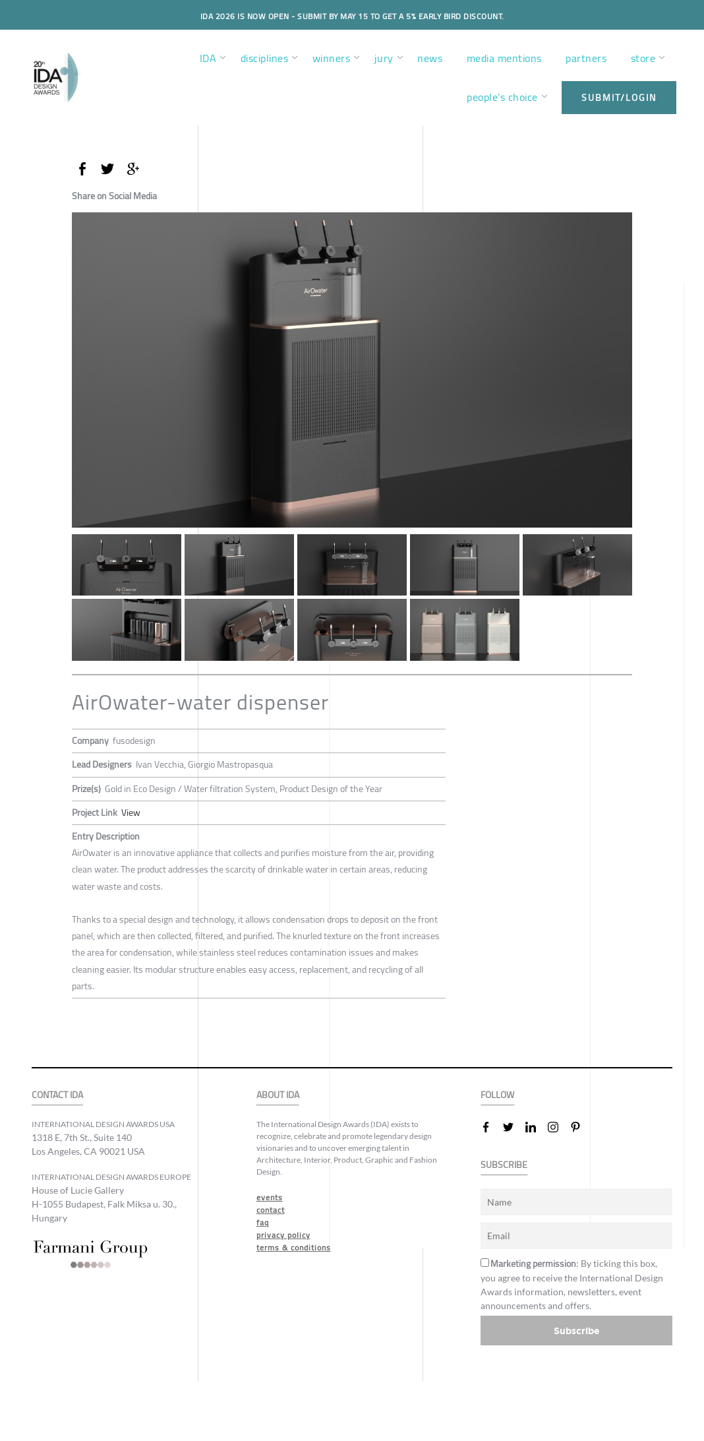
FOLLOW (497, 1095)
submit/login (619, 97)
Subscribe (577, 1330)
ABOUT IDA (277, 1095)
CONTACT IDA (57, 1095)
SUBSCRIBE (504, 1165)
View (130, 812)
